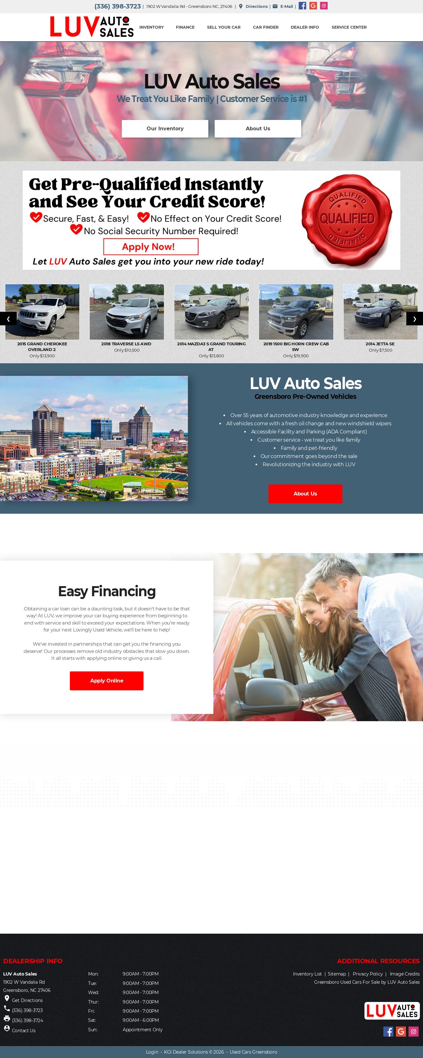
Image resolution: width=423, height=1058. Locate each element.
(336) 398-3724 (27, 1020)
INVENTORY (151, 27)
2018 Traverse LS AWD (126, 343)
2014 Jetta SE (381, 343)
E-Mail (282, 6)
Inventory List (307, 974)
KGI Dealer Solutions (186, 1052)
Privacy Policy (368, 974)
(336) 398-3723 (117, 6)
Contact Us (24, 1030)
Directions (253, 6)
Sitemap (337, 974)
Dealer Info (305, 27)
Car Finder (266, 27)
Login (152, 1052)
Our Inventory (165, 129)
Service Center (349, 27)
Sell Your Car (223, 27)
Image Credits (405, 974)
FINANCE (185, 27)
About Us (258, 129)
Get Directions (27, 1000)
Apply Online (106, 681)
